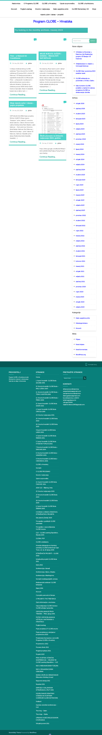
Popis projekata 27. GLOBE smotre (45, 629)
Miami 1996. (38, 588)
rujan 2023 (78, 185)
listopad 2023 (79, 180)
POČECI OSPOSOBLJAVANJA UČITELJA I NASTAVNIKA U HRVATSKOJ (43, 619)
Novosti (12, 9)
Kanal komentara (80, 349)
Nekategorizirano (80, 323)
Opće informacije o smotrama (43, 602)
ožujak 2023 (78, 200)
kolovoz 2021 (78, 261)
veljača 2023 (78, 205)
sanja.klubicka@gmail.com (70, 391)
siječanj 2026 (78, 108)
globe (28, 63)
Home (36, 377)
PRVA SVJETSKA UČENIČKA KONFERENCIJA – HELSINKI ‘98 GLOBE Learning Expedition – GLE (45, 660)
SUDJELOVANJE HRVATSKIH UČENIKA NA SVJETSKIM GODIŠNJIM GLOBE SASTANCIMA (45, 696)
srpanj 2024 (78, 144)
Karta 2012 (37, 565)
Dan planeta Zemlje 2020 (42, 518)
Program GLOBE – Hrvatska (51, 21)
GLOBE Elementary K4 (78, 9)
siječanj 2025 (78, 134)
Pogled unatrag (24, 9)
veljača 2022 (78, 241)
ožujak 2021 (78, 271)
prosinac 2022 (79, 215)
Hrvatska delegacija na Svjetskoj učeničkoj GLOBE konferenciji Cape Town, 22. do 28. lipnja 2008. (45, 548)
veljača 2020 (78, 307)
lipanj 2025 (78, 124)
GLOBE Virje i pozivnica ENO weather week (84, 72)
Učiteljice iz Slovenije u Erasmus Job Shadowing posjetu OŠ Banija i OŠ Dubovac (82, 55)
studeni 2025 (78, 114)
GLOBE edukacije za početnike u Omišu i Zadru (83, 80)
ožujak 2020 (78, 302)
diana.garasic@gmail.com (69, 396)
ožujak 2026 (78, 103)
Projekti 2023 (38, 654)
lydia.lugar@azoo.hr (67, 400)
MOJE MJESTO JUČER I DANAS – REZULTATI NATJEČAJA (48, 56)
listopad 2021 (78, 256)
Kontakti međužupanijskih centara (45, 579)
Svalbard (37, 701)
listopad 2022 (79, 225)
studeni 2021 (78, 251)
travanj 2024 (78, 154)
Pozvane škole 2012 (40, 647)
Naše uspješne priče (59, 9)
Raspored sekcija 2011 (41, 681)
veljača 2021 (78, 276)
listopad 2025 (79, 119)
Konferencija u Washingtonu (43, 575)
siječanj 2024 (78, 169)
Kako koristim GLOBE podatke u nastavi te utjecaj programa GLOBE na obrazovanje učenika (83, 89)
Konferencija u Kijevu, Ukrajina (43, 572)
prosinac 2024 (79, 139)
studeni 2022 (78, 220)
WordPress (31, 732)
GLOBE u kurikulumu (40, 542)
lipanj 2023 (78, 190)
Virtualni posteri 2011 (41, 723)
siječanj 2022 (78, 246)
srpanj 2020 (78, 297)
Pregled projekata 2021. (41, 651)
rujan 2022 (78, 231)
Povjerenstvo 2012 (40, 644)
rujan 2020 (78, 292)
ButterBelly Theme (13, 732)
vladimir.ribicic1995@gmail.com (72, 404)
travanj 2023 (78, 195)
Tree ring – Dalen (39, 711)
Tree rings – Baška (40, 714)
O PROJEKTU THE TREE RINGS (44, 599)
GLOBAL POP (38, 538)
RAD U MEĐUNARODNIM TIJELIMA (45, 666)
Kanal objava (78, 344)
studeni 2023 (78, 175)
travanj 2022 (78, 236)
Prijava (76, 339)
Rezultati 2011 (38, 684)
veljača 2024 (78, 164)
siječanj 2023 (78, 210)
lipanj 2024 (78, 149)
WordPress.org (79, 355)
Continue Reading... (16, 95)
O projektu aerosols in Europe (43, 595)
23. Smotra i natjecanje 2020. (43, 491)
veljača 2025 (78, 129)
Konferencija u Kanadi (41, 568)
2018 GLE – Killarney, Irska (42, 488)
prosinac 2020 (79, 287)
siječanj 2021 (78, 281)
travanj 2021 (78, 266)
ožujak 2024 (78, 159)
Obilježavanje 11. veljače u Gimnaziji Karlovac (83, 65)
